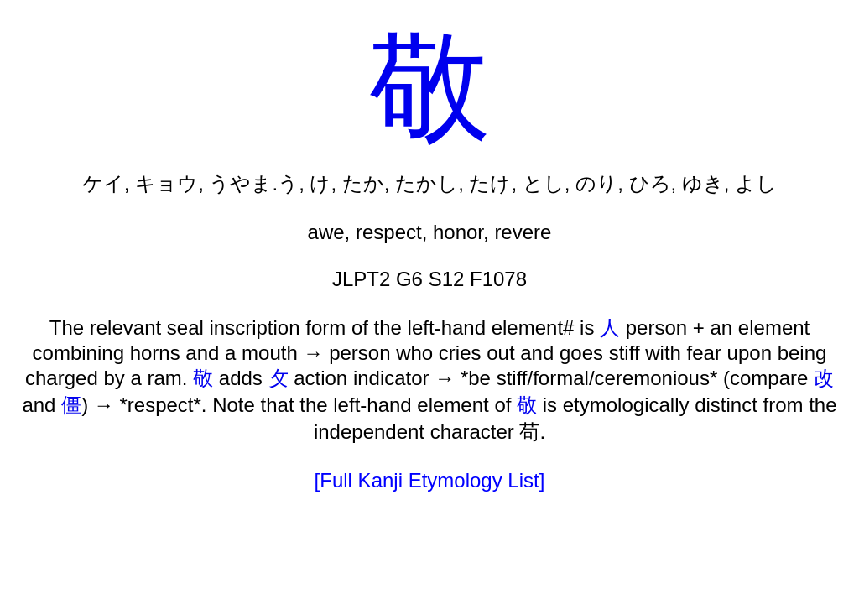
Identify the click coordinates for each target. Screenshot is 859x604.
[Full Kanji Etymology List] (430, 480)
